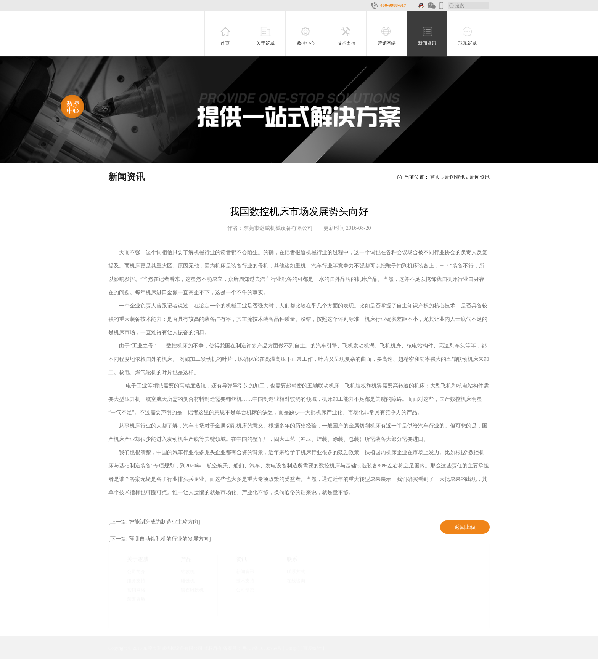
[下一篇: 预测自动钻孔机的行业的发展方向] (159, 539)
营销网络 (387, 43)
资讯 (241, 559)
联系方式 (296, 571)
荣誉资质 (136, 599)
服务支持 (136, 580)
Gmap (290, 648)
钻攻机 (188, 571)
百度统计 (312, 648)
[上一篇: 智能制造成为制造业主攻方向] (154, 522)
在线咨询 (296, 580)
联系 (292, 559)
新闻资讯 (427, 43)
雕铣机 (188, 580)
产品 (186, 559)
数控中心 (306, 43)
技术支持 (346, 43)
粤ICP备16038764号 (262, 648)
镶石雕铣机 (192, 589)
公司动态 (245, 589)
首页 (225, 43)
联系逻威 (467, 43)
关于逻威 (265, 43)
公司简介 (136, 571)
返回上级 (465, 527)
